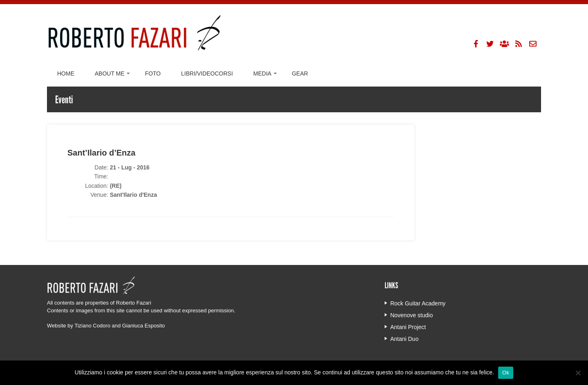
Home (65, 73)
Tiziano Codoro (92, 326)
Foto (153, 73)
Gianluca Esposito (143, 326)
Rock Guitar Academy (417, 303)
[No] (578, 373)
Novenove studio (411, 315)
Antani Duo (404, 339)
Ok (505, 372)
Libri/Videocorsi (207, 73)
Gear (300, 73)
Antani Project (408, 327)
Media (262, 73)
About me (110, 73)
